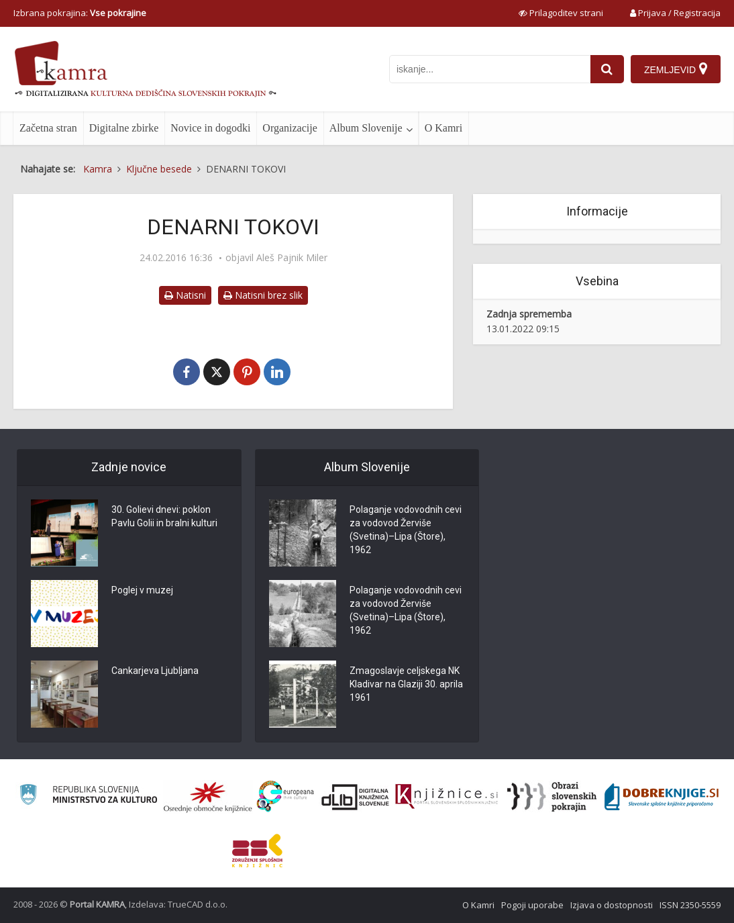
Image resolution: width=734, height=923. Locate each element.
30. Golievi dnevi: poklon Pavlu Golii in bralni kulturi (164, 516)
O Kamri (443, 128)
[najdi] (607, 69)
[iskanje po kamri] (489, 69)
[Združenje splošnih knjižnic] (257, 850)
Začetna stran (48, 128)
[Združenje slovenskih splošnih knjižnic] (447, 796)
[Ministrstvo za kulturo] (88, 796)
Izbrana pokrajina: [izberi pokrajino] (79, 13)
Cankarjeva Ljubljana (155, 670)
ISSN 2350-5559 (690, 905)
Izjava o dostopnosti (611, 905)
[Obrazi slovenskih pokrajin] (552, 797)
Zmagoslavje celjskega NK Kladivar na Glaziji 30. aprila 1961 (406, 684)
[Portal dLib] (355, 797)
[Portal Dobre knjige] (662, 796)
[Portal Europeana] (285, 796)
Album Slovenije (366, 128)
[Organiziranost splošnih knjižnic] (208, 797)
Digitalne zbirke (124, 128)
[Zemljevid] (676, 69)
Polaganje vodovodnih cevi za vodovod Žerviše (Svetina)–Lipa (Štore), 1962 (406, 529)
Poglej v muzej (142, 590)
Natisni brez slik (263, 295)
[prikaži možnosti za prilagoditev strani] (561, 13)
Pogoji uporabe (532, 905)
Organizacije (289, 128)
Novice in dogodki (210, 128)
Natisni (185, 295)
